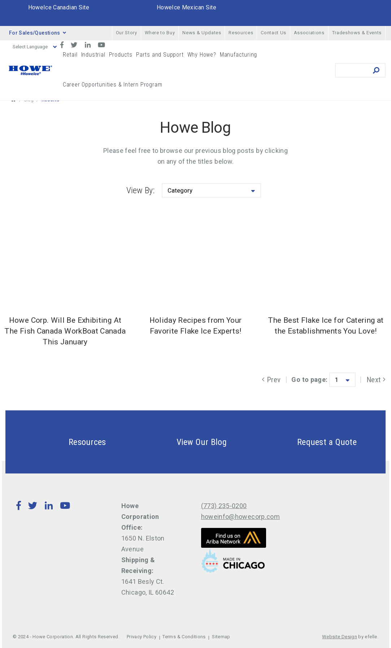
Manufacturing (238, 54)
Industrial (93, 54)
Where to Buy (160, 32)
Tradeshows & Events (357, 32)
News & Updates (201, 32)
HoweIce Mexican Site (186, 7)
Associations (309, 32)
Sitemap (221, 636)
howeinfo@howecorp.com (240, 516)
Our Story (126, 32)
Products (120, 54)
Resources (241, 32)
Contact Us (273, 32)
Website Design (339, 636)
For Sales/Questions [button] (37, 33)
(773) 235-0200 (224, 506)
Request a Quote (310, 441)
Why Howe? (201, 54)
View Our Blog (184, 441)
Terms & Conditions (183, 636)
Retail (70, 54)
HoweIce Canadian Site (59, 7)
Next (376, 379)
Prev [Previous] (271, 379)
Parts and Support (160, 54)
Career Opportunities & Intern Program (112, 84)
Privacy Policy (141, 636)
